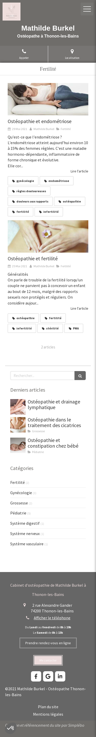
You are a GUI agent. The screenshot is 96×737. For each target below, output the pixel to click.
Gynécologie (21, 492)
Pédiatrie (18, 512)
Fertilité (17, 482)
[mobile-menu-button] (87, 9)
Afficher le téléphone (52, 617)
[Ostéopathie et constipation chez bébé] (18, 445)
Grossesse (19, 502)
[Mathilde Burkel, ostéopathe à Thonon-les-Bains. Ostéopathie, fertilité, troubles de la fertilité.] (48, 236)
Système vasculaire (27, 543)
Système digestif (25, 523)
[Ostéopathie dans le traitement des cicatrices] (18, 424)
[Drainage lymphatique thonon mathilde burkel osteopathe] (18, 406)
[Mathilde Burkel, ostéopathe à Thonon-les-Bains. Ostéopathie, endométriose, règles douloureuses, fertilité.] (48, 99)
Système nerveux (25, 533)
